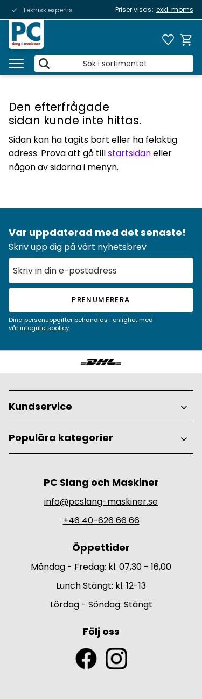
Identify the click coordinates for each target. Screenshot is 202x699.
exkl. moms (174, 9)
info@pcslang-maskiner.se (101, 501)
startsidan (129, 153)
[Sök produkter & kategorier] (113, 63)
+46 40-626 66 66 (101, 520)
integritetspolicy (44, 328)
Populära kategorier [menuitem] (61, 437)
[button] (16, 63)
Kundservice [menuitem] (40, 406)
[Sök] (44, 63)
